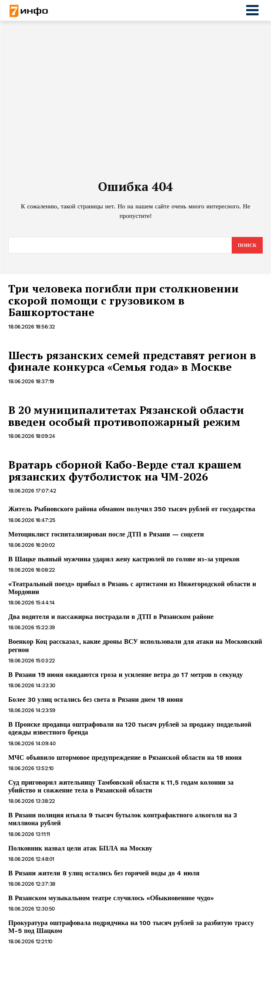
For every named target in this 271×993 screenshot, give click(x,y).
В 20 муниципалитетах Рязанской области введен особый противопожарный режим (126, 416)
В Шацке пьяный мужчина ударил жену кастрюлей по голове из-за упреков (124, 559)
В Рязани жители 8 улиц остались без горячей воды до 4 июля (103, 873)
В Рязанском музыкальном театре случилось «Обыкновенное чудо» (111, 898)
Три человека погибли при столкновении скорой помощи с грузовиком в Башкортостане (123, 300)
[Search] (247, 245)
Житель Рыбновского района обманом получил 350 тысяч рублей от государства (131, 509)
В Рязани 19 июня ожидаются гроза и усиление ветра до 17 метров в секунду (125, 675)
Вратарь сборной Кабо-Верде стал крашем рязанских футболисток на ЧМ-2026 (125, 470)
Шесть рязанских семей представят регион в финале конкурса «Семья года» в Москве (132, 361)
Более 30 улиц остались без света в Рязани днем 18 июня (95, 699)
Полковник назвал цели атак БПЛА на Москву (80, 848)
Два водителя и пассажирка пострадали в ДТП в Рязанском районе (110, 617)
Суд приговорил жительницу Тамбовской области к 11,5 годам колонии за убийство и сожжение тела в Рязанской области (121, 786)
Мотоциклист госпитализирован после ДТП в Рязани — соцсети (106, 534)
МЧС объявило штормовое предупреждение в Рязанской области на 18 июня (125, 757)
